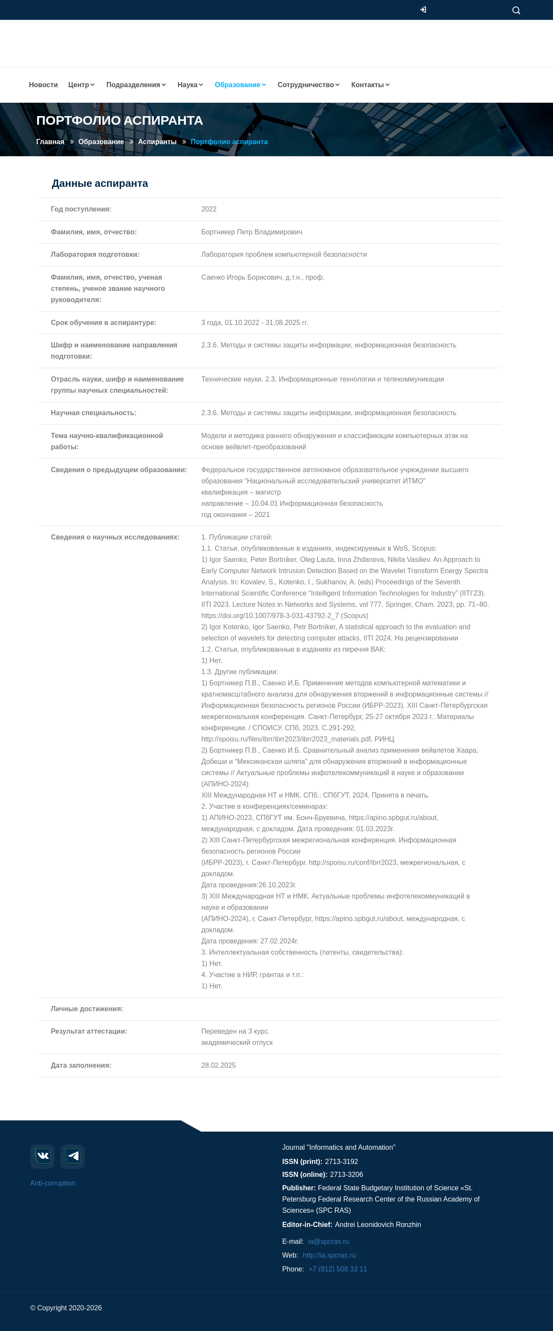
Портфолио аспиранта (229, 141)
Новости (43, 84)
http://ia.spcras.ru (329, 1255)
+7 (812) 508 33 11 (337, 1269)
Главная (50, 141)
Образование (101, 141)
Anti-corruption (52, 1183)
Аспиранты (157, 141)
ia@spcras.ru (328, 1241)
